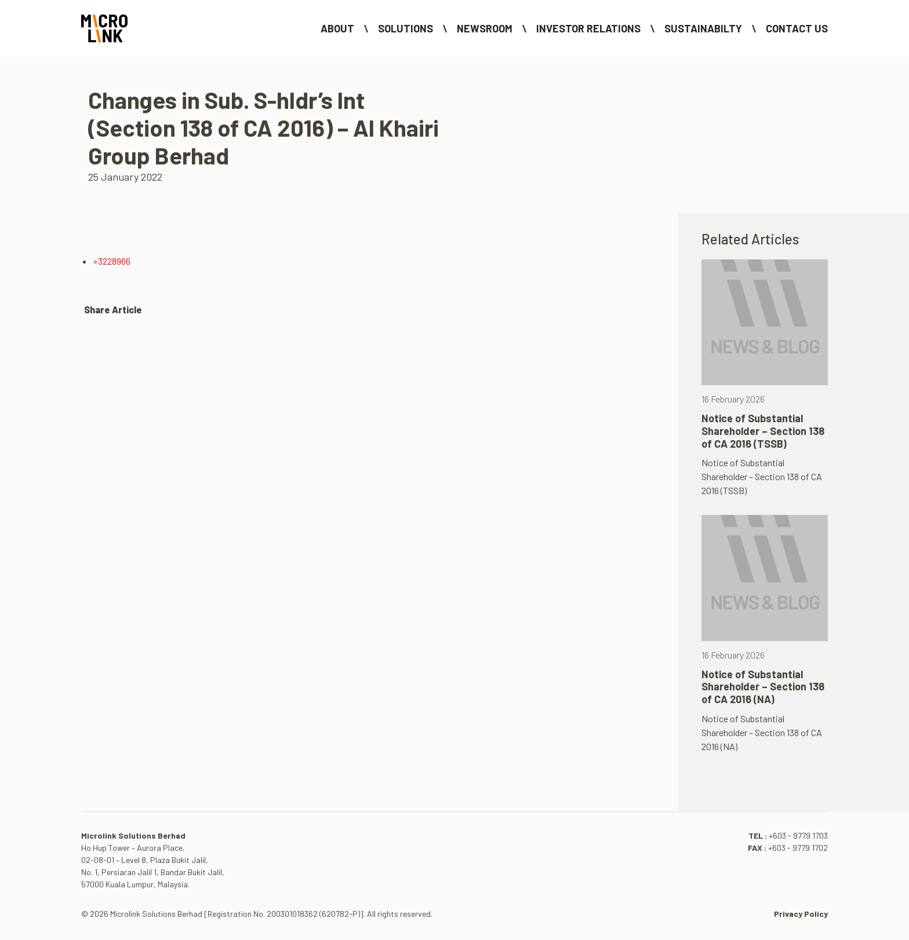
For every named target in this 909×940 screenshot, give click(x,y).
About (337, 28)
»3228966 (111, 260)
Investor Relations (588, 28)
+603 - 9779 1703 (798, 835)
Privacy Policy (801, 914)
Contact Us (797, 28)
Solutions (405, 28)
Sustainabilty (703, 28)
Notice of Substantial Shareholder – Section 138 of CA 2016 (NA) (762, 686)
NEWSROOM (484, 28)
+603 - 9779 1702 (798, 848)
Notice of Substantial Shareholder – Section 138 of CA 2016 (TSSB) (762, 430)
